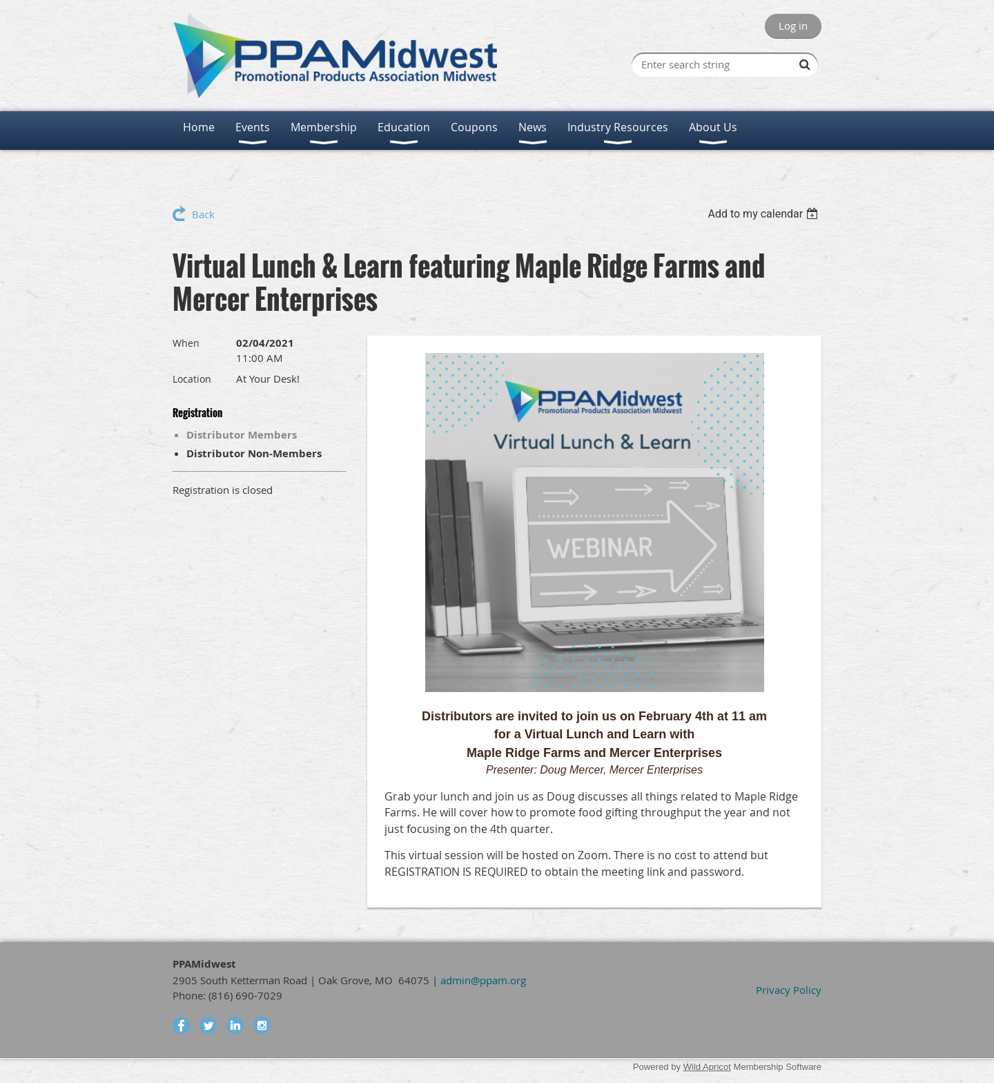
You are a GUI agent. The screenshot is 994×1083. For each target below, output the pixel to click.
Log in (793, 25)
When (186, 342)
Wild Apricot (707, 1067)
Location (192, 378)
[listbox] (764, 213)
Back (203, 214)
